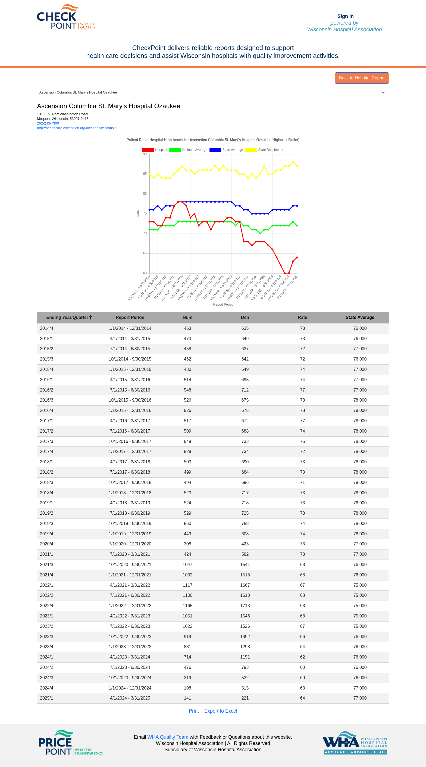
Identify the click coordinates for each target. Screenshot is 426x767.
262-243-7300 (48, 123)
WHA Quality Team (168, 737)
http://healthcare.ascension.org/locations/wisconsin (77, 128)
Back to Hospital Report (362, 78)
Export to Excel (220, 711)
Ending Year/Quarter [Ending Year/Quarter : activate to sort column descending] (69, 317)
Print (194, 711)
